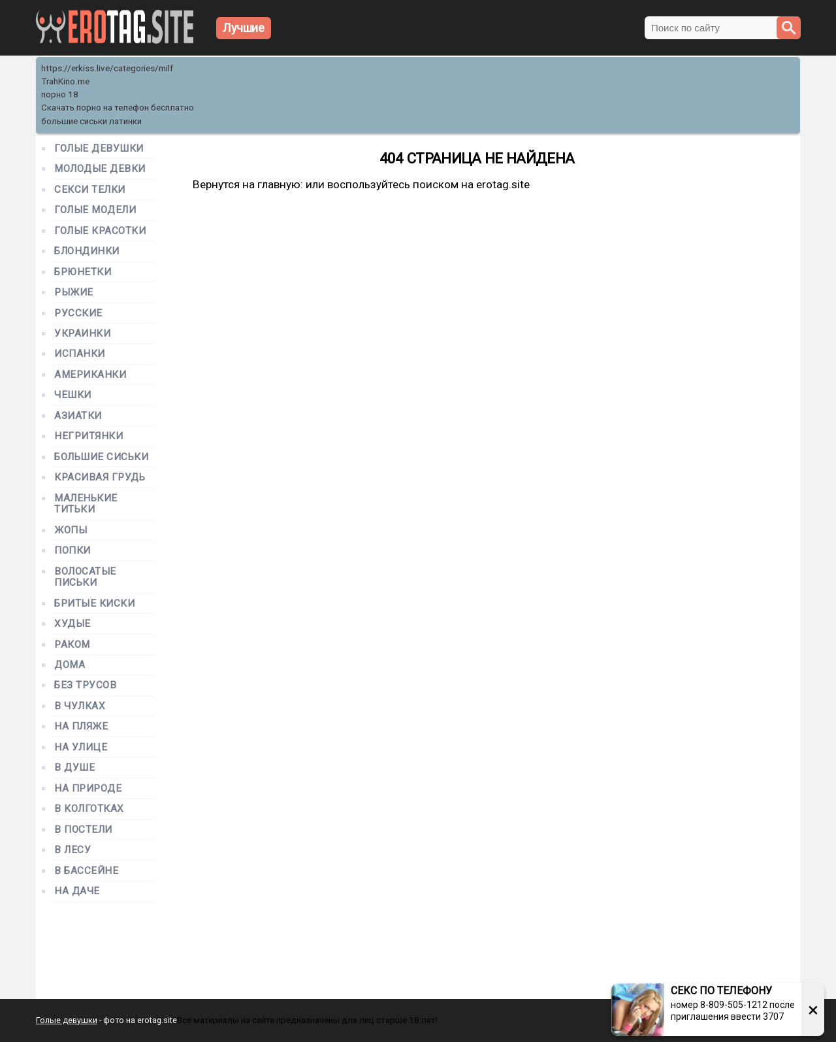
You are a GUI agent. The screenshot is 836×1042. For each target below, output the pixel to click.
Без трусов (85, 685)
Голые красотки (100, 231)
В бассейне (86, 871)
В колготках (89, 809)
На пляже (81, 726)
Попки (72, 550)
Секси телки (89, 189)
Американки (90, 374)
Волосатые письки (85, 577)
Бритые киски (94, 603)
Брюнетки (82, 272)
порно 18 (59, 94)
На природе (87, 788)
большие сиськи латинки (91, 121)
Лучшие (244, 28)
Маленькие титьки (86, 504)
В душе (74, 767)
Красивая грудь (100, 477)
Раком (72, 644)
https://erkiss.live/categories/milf (107, 68)
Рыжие (73, 292)
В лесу (72, 850)
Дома (69, 665)
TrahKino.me (65, 81)
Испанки (79, 354)
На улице (80, 747)
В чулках (79, 706)
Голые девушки (99, 148)
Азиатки (78, 416)
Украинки (82, 333)
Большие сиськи (101, 457)
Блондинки (87, 251)
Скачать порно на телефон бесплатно (117, 107)
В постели (83, 829)
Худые (72, 624)
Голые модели (95, 210)
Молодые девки (100, 169)
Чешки (72, 395)
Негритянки (88, 436)
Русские (78, 313)
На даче (77, 891)
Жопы (70, 530)
